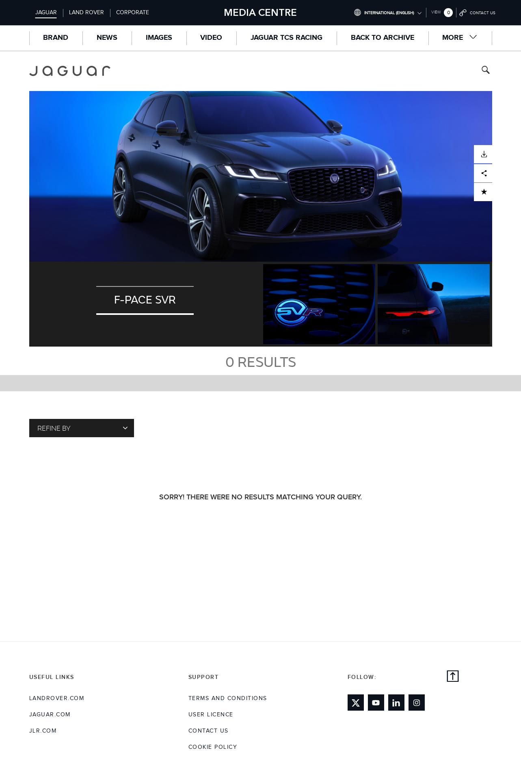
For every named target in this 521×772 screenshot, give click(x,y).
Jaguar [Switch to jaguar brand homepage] (46, 12)
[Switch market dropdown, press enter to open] (387, 12)
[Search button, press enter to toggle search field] (485, 71)
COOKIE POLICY (213, 747)
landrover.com (56, 698)
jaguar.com (50, 714)
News (107, 37)
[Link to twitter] (356, 702)
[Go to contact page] (477, 12)
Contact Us (208, 731)
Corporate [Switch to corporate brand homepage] (132, 12)
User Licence (210, 714)
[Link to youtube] (376, 702)
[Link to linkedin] (396, 702)
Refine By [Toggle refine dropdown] (82, 428)
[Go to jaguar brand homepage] (75, 71)
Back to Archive (382, 37)
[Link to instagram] (417, 702)
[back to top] (453, 677)
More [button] (460, 37)
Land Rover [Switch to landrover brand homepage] (86, 12)
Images (159, 37)
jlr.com (43, 731)
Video (211, 37)
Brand (55, 37)
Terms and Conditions (227, 698)
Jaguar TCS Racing (286, 37)
